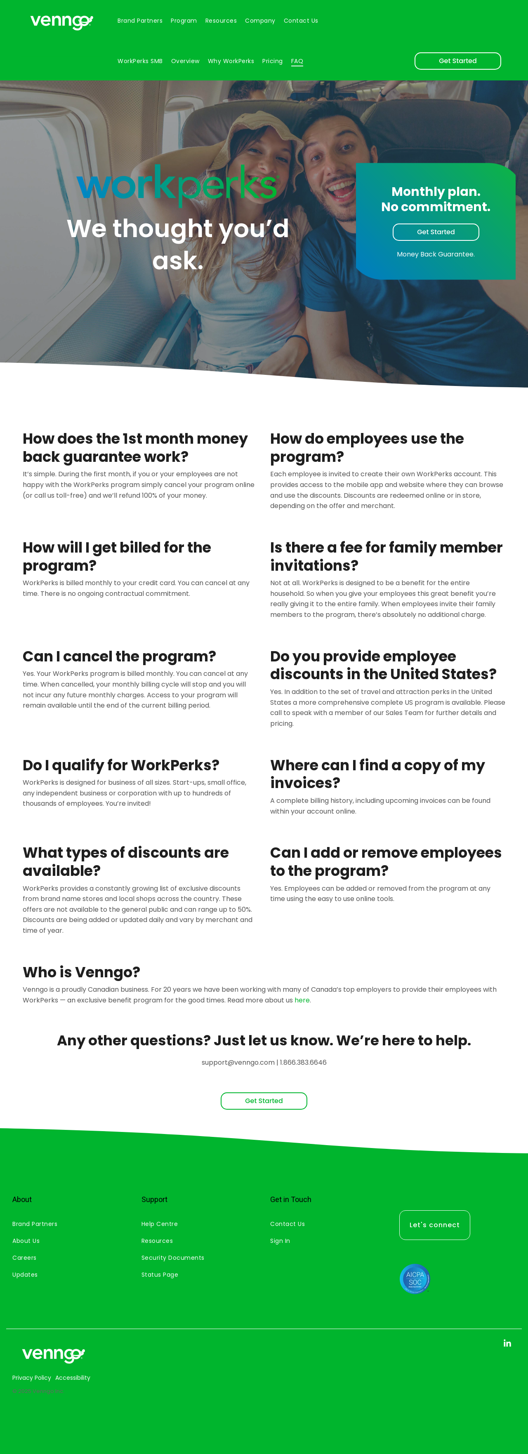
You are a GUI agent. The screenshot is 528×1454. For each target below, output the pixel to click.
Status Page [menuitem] (160, 1274)
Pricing (272, 61)
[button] (507, 1344)
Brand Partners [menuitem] (34, 1224)
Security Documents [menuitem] (173, 1258)
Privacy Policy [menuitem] (31, 1378)
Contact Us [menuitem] (287, 1224)
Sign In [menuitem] (280, 1241)
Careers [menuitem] (24, 1258)
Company (260, 20)
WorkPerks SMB (140, 61)
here (302, 1000)
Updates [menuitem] (25, 1274)
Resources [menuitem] (157, 1241)
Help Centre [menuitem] (159, 1224)
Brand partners (140, 20)
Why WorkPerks (231, 61)
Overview (185, 61)
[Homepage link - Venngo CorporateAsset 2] (53, 1364)
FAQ (297, 61)
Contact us (301, 20)
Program (184, 20)
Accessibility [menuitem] (72, 1378)
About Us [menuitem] (26, 1241)
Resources (221, 20)
